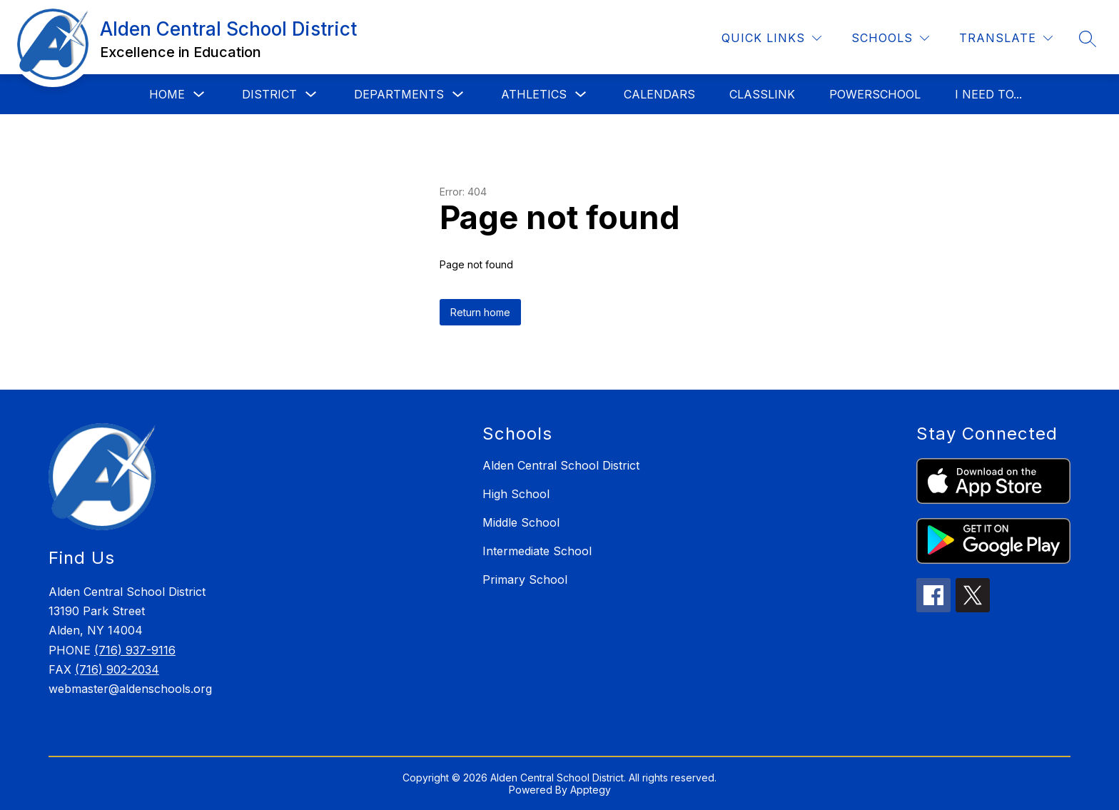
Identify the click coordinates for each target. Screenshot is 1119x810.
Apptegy (590, 790)
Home (167, 94)
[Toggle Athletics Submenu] (580, 94)
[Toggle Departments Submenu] (458, 94)
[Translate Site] (1006, 38)
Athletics (534, 94)
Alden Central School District (560, 465)
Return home (480, 312)
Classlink (762, 94)
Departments (399, 94)
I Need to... (988, 94)
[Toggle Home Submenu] (199, 94)
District (269, 94)
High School (516, 494)
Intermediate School (537, 551)
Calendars (659, 94)
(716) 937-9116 (135, 650)
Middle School (521, 522)
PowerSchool (875, 94)
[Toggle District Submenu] (311, 94)
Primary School (524, 579)
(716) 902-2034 (117, 669)
